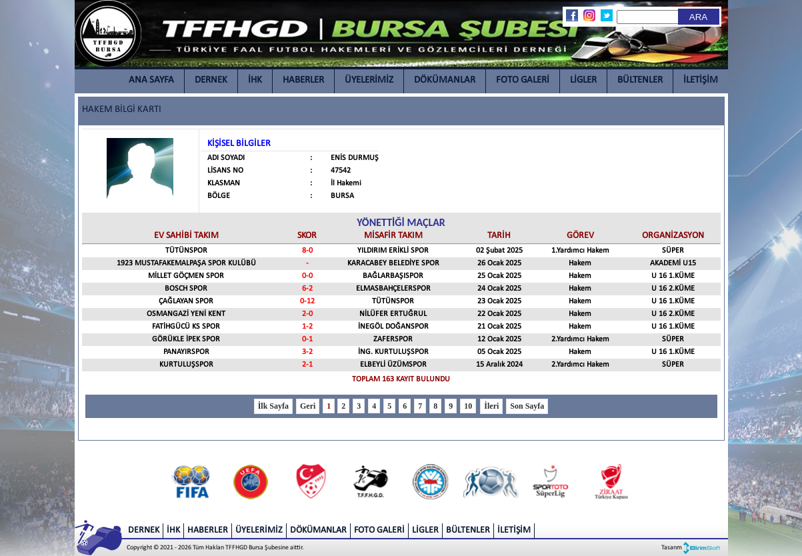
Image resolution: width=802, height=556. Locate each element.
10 (468, 406)
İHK (255, 80)
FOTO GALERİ (522, 80)
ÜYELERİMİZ (369, 80)
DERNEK (211, 80)
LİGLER (583, 80)
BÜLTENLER (640, 80)
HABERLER (303, 80)
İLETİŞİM (700, 80)
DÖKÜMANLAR (444, 80)
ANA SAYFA (151, 80)
